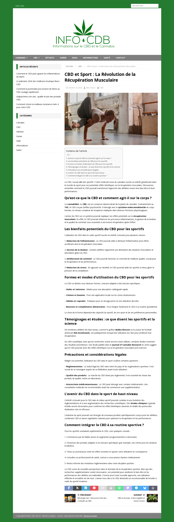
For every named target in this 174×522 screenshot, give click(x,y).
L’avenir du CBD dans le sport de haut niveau (86, 173)
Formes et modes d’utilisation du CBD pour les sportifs (90, 164)
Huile (74, 57)
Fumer (63, 57)
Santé (107, 57)
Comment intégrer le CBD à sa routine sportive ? (87, 176)
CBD (35, 57)
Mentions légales (90, 516)
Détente (49, 57)
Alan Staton (90, 87)
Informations (90, 57)
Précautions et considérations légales (83, 170)
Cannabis (21, 57)
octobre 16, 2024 (75, 87)
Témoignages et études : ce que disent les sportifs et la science (94, 167)
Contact (120, 57)
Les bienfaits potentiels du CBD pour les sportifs (88, 161)
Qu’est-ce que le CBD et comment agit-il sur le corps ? (89, 158)
